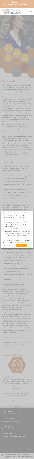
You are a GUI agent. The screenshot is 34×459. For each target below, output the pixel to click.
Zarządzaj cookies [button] (8, 245)
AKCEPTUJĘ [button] (21, 245)
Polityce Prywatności (21, 242)
